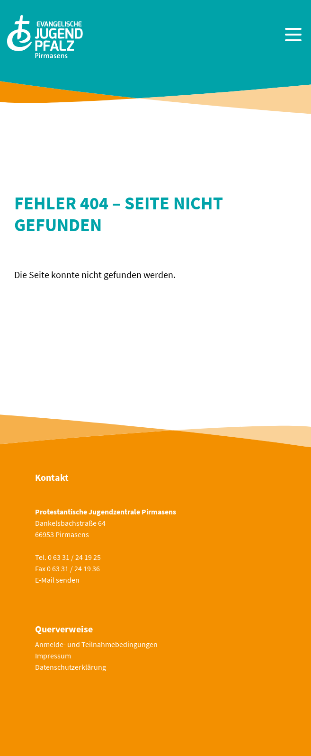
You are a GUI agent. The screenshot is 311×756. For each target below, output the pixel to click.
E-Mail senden (57, 580)
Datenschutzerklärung (70, 667)
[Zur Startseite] (45, 36)
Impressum (53, 655)
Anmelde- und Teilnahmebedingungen (96, 644)
